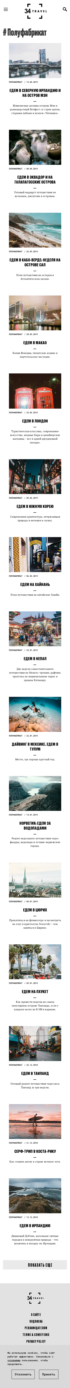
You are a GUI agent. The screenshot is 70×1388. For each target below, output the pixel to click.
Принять (48, 1374)
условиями (13, 1360)
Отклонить (23, 1374)
